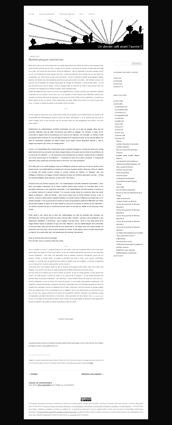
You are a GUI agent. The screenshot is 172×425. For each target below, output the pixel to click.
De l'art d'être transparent (125, 190)
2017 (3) (117, 78)
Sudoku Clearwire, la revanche (127, 144)
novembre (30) (121, 110)
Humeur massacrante (124, 170)
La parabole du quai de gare (126, 181)
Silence (119, 141)
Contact (91, 14)
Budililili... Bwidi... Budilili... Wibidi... (128, 155)
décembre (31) (121, 107)
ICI (95, 175)
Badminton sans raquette (92, 374)
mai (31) (119, 127)
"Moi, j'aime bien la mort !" (125, 236)
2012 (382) (117, 104)
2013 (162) (118, 101)
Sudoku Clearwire (122, 147)
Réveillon (33, 374)
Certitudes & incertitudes (125, 178)
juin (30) (119, 124)
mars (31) (119, 132)
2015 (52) (117, 84)
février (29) (120, 135)
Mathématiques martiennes (126, 253)
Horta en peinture (122, 173)
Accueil (31, 14)
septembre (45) (121, 115)
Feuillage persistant (46, 14)
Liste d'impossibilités (66, 14)
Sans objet (120, 187)
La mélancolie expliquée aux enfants (129, 233)
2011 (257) (118, 256)
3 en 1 (81, 14)
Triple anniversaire (123, 198)
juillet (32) (119, 121)
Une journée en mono (124, 241)
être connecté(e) (44, 385)
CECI (91, 363)
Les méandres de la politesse (127, 161)
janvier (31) (120, 138)
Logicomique (120, 238)
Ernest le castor (122, 175)
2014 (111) (118, 87)
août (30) (119, 118)
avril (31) (119, 130)
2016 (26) (117, 81)
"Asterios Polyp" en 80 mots (126, 201)
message (73, 415)
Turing (118, 184)
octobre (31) (120, 112)
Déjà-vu (119, 158)
